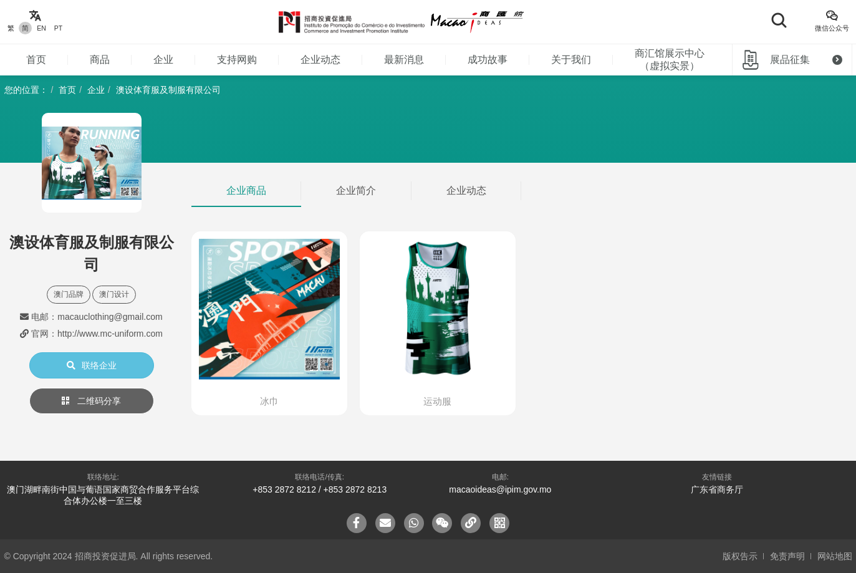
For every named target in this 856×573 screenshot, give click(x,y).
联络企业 (92, 365)
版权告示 (740, 556)
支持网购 (237, 59)
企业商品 (246, 190)
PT (58, 28)
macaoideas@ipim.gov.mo (500, 489)
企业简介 (356, 190)
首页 (36, 59)
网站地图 (834, 556)
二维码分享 (92, 401)
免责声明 (787, 556)
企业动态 (320, 59)
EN (41, 28)
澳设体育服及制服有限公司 (168, 90)
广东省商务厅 (717, 489)
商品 (100, 59)
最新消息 (404, 59)
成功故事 (487, 59)
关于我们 (571, 59)
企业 (163, 59)
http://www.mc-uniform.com (110, 334)
